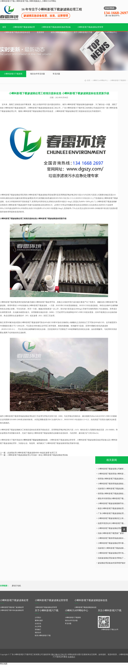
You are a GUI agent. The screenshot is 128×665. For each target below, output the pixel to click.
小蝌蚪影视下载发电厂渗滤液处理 (12, 607)
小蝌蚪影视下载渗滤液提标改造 (17, 32)
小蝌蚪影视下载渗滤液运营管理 (90, 27)
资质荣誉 (40, 32)
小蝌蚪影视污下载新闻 (13, 74)
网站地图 (3, 664)
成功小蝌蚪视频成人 (59, 32)
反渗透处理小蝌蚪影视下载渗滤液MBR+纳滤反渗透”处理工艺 (32, 453)
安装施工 (38, 629)
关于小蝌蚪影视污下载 (83, 32)
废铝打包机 (16, 586)
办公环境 (38, 626)
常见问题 (56, 74)
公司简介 (38, 617)
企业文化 (38, 623)
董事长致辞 (39, 620)
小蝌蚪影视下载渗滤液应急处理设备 (56, 27)
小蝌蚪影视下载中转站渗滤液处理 (12, 610)
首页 (4, 27)
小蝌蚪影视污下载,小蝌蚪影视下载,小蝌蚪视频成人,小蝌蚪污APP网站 (28, 1)
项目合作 (38, 632)
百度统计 (71, 657)
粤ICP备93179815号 (59, 654)
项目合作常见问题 (37, 74)
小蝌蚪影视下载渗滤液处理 (24, 27)
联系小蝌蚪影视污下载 (43, 635)
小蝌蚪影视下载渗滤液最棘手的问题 (112, 503)
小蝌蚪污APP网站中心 (108, 32)
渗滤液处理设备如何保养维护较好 (111, 563)
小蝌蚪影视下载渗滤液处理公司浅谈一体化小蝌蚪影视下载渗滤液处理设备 (37, 455)
